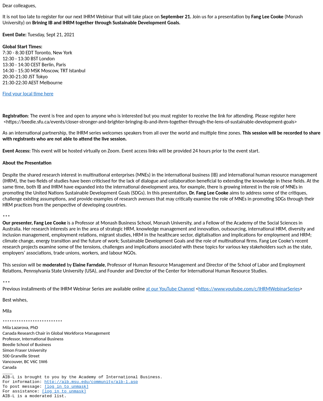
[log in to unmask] (66, 386)
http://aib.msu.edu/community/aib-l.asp (91, 382)
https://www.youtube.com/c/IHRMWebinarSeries (249, 289)
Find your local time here (28, 94)
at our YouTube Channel (170, 289)
